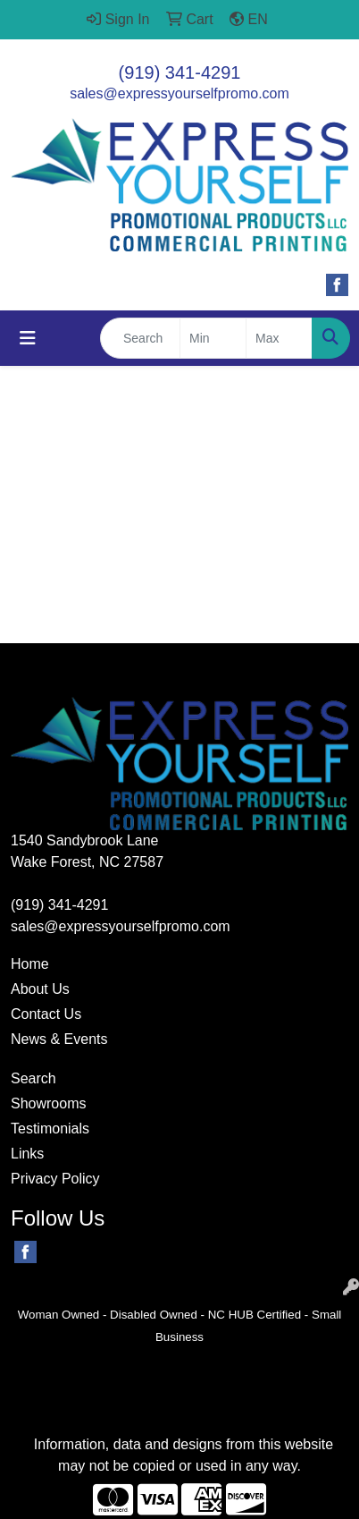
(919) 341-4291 (180, 72)
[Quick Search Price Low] (213, 338)
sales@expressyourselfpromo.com (179, 93)
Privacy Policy (55, 1178)
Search (33, 1078)
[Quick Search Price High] (279, 338)
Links (27, 1153)
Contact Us (46, 1014)
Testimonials (50, 1128)
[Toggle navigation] (27, 338)
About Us (40, 989)
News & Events (59, 1039)
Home (30, 964)
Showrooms (48, 1103)
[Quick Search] (140, 338)
